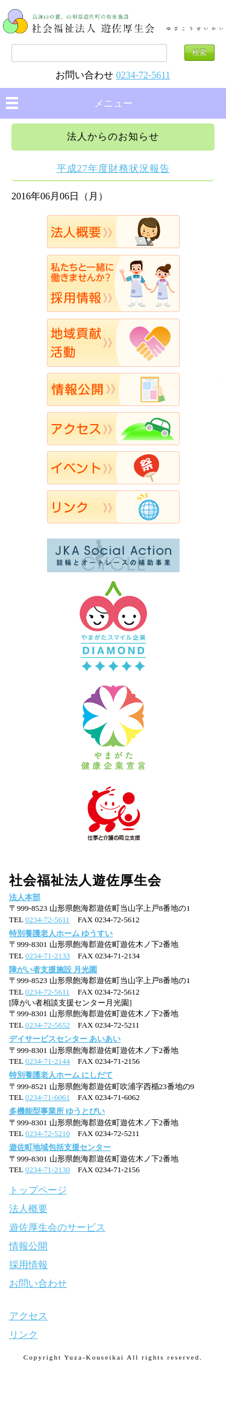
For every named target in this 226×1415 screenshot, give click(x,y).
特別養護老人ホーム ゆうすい (61, 933)
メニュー (113, 103)
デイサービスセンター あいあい (65, 1038)
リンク (112, 506)
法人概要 (112, 231)
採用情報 (112, 283)
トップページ (38, 1190)
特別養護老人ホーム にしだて (61, 1074)
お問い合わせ (38, 1283)
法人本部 (24, 897)
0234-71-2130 (47, 1169)
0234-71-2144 (47, 1061)
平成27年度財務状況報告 (113, 168)
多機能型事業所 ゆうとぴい (57, 1111)
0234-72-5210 (47, 1133)
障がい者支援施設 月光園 (53, 969)
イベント (112, 467)
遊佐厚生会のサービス (57, 1227)
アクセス (112, 428)
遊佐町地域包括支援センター (60, 1147)
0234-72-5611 (143, 75)
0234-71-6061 (47, 1097)
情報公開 (112, 389)
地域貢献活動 (112, 343)
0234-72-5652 (47, 1024)
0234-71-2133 (47, 955)
